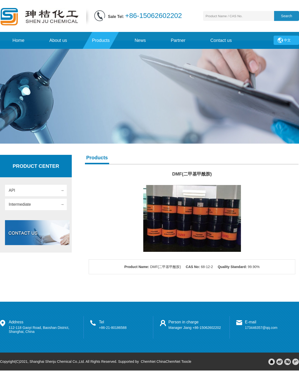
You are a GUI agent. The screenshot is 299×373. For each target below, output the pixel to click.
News (140, 40)
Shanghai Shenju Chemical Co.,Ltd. (57, 362)
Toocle (186, 362)
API (12, 190)
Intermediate (20, 204)
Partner (178, 40)
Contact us (221, 40)
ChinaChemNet (168, 362)
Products (101, 40)
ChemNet (148, 362)
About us (58, 40)
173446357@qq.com (261, 328)
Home (18, 40)
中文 (287, 40)
